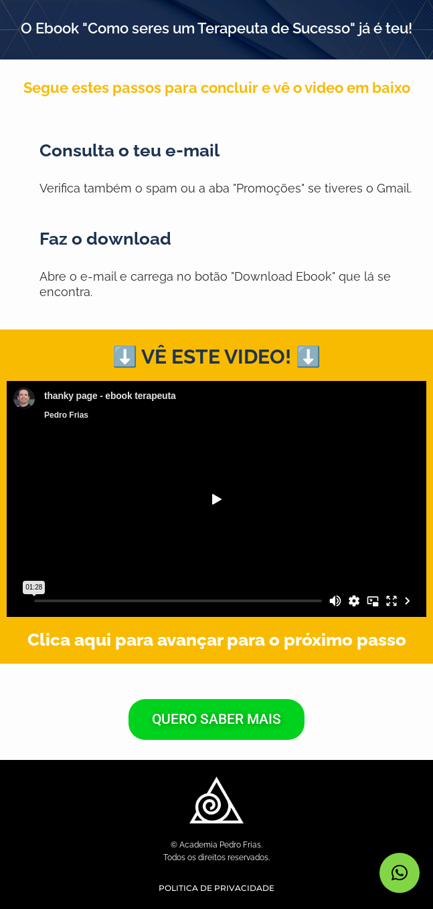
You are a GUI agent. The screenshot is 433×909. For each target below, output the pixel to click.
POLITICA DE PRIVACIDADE (216, 888)
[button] (399, 873)
